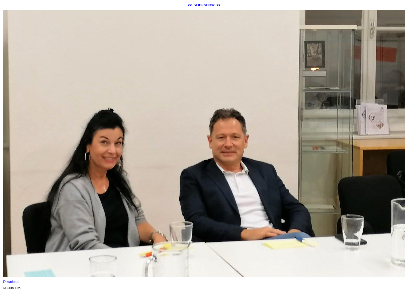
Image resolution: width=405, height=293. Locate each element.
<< (190, 5)
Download (11, 282)
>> (218, 5)
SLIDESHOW (204, 5)
